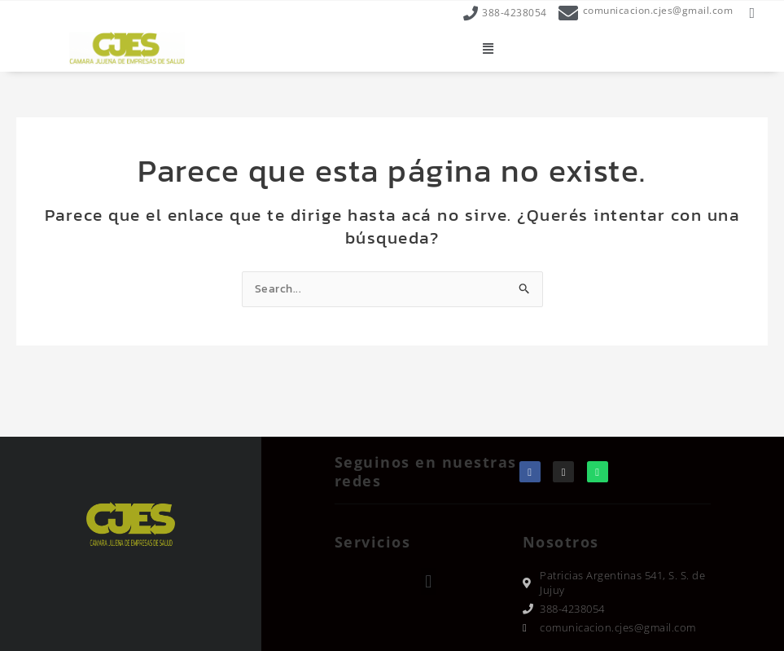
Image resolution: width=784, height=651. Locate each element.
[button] (488, 48)
